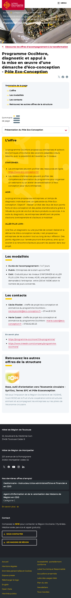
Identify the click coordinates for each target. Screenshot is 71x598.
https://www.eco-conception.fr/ (23, 172)
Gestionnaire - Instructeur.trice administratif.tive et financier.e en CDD (35, 485)
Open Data (7, 589)
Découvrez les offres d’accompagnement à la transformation (28, 19)
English (5, 585)
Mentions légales (9, 566)
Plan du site (42, 583)
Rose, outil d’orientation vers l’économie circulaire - (35, 388)
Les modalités (16, 95)
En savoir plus (8, 506)
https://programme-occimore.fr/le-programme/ (31, 339)
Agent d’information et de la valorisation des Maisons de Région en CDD (32, 495)
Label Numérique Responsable (51, 569)
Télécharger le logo (10, 580)
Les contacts (15, 99)
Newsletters (42, 587)
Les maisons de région (17, 542)
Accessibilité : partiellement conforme (49, 563)
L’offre (12, 90)
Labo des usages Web (47, 578)
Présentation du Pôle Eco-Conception (24, 130)
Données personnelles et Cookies (17, 571)
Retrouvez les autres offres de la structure (30, 104)
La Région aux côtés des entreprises (28, 13)
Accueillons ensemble (47, 574)
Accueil (6, 13)
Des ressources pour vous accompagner (20, 16)
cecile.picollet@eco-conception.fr (24, 311)
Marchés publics (9, 594)
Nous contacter (14, 534)
